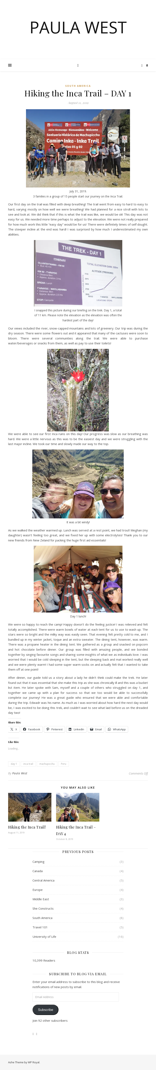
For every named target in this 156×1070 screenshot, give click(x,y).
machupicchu (47, 764)
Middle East (40, 899)
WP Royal (33, 1062)
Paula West (78, 27)
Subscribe (45, 1010)
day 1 (14, 764)
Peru (63, 764)
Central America (43, 880)
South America (78, 86)
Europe (37, 890)
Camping (38, 862)
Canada (37, 871)
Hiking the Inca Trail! (27, 827)
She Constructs (43, 908)
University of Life (44, 936)
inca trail (28, 764)
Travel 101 (40, 927)
